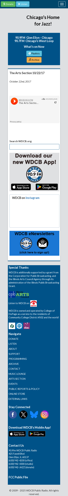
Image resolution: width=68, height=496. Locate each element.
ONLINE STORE (17, 393)
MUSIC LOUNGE (17, 373)
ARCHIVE (14, 364)
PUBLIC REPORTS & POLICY (24, 389)
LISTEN (13, 343)
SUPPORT (14, 354)
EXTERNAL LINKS (18, 399)
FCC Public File (18, 477)
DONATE (13, 338)
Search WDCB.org (20, 141)
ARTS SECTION (17, 378)
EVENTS (13, 383)
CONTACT (14, 368)
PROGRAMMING (18, 358)
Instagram (32, 198)
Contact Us (16, 445)
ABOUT (13, 348)
